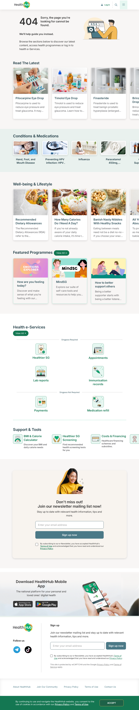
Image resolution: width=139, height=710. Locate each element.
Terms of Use (46, 546)
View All (61, 253)
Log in (107, 5)
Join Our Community (47, 686)
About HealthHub (21, 686)
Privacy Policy (46, 548)
